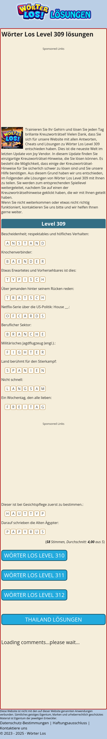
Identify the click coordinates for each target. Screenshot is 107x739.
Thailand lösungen (53, 619)
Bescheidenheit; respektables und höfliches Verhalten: (45, 233)
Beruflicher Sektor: (16, 324)
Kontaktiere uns (13, 728)
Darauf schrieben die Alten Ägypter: (30, 522)
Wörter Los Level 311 (34, 575)
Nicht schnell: (12, 379)
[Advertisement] (53, 82)
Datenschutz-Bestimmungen (24, 722)
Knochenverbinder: (16, 252)
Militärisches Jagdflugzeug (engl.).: (28, 343)
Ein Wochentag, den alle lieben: (26, 397)
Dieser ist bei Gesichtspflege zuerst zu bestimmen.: (42, 504)
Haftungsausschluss (70, 722)
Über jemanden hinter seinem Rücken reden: (37, 288)
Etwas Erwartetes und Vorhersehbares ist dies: (38, 270)
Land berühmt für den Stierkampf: (29, 361)
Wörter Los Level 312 (34, 594)
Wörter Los (36, 733)
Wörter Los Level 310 (34, 555)
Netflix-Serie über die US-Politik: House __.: (35, 306)
